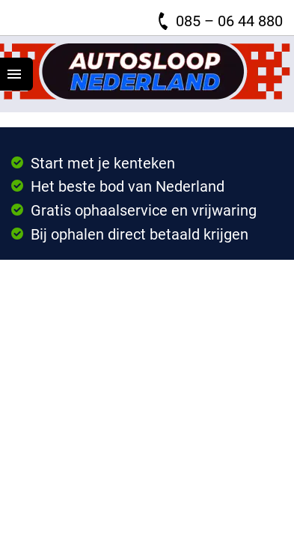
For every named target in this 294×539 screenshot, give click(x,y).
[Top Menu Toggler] (16, 74)
